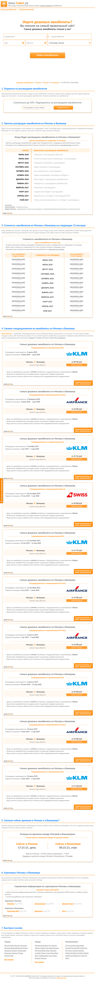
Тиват (55, 956)
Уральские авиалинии (76, 946)
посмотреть (18, 259)
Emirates (75, 956)
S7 (79, 956)
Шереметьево (68, 904)
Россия (46, 82)
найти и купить (76, 365)
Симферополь (44, 956)
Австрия (7, 948)
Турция (20, 953)
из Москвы (55, 82)
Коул (64, 911)
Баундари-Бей (13, 911)
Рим (36, 951)
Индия (25, 948)
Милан (37, 948)
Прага (48, 951)
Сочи (51, 956)
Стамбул (38, 953)
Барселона (44, 946)
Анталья (43, 958)
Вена (36, 956)
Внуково (10, 904)
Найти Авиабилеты (47, 55)
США (11, 956)
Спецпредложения (26, 9)
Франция (7, 951)
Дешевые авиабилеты (25, 82)
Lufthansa (68, 956)
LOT (66, 946)
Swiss (67, 958)
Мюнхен (53, 951)
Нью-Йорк (41, 951)
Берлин (37, 958)
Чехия (12, 946)
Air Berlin (80, 953)
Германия (7, 953)
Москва (37, 946)
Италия (7, 956)
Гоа (50, 946)
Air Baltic (74, 953)
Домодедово (40, 904)
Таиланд (14, 951)
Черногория (22, 951)
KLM (78, 948)
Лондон (54, 946)
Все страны (9, 959)
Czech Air (84, 956)
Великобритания (17, 948)
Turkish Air (83, 948)
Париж (42, 948)
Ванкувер (39, 911)
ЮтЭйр (67, 953)
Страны (38, 82)
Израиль (17, 946)
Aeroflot (68, 948)
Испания (24, 946)
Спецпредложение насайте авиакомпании (83, 383)
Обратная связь (61, 978)
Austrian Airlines (78, 951)
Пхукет (43, 953)
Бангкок (56, 948)
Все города (39, 962)
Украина (15, 953)
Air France (68, 951)
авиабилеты (35, 4)
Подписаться (63, 107)
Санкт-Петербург (52, 953)
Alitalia (86, 953)
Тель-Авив (49, 948)
